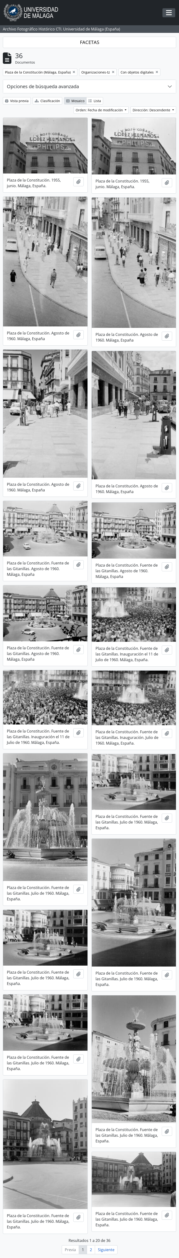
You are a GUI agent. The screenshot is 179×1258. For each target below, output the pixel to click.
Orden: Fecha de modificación (100, 110)
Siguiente (106, 1249)
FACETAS (89, 42)
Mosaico (75, 101)
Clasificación (47, 101)
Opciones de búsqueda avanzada (43, 86)
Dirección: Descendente (152, 110)
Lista (94, 101)
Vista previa (17, 101)
